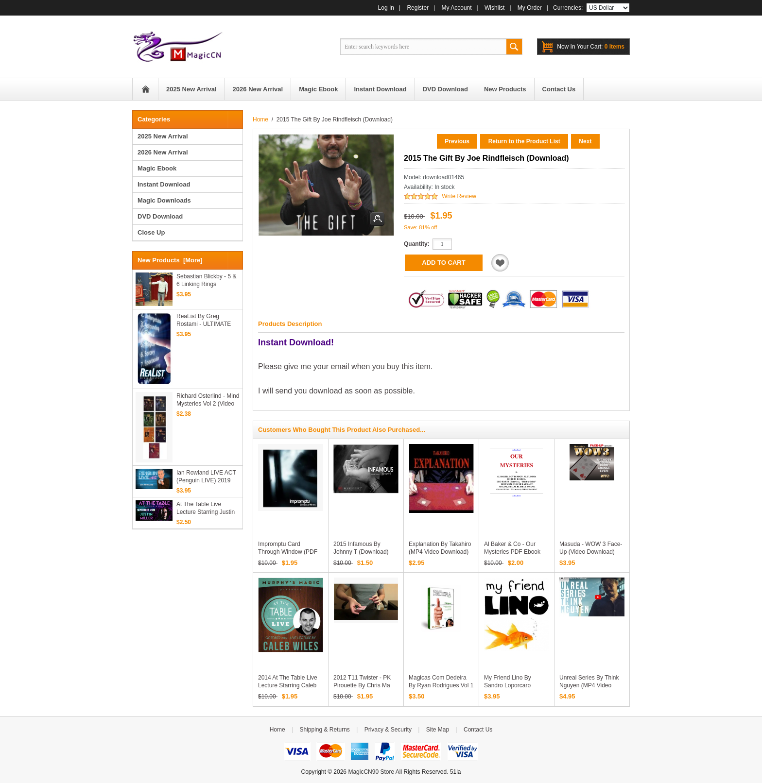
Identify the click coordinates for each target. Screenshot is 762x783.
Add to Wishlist (500, 263)
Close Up (151, 232)
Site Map (437, 729)
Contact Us (478, 729)
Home (145, 89)
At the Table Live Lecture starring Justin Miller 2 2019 (205, 508)
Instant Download (164, 184)
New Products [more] (170, 260)
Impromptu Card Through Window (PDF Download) (287, 552)
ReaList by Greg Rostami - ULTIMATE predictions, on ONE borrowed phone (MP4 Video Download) (205, 320)
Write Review (459, 196)
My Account (457, 7)
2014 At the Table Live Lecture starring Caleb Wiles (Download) (287, 685)
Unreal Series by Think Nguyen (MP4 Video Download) (589, 685)
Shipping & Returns (324, 729)
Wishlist (494, 7)
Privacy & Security (388, 729)
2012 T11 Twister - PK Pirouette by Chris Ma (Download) (362, 685)
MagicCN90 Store (371, 771)
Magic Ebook (157, 168)
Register (418, 7)
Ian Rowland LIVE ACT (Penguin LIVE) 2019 (206, 476)
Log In (386, 7)
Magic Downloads (164, 200)
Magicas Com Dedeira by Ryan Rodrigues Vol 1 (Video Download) (441, 685)
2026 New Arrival (163, 152)
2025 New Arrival (163, 136)
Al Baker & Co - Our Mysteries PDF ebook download (512, 552)
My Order (530, 7)
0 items (590, 46)
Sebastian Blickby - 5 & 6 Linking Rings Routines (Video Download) (206, 280)
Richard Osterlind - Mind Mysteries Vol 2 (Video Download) (207, 400)
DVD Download (160, 216)
